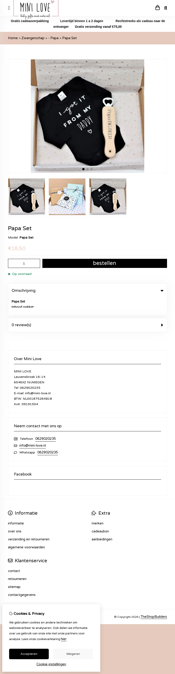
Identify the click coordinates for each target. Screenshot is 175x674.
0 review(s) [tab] (87, 307)
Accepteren (29, 654)
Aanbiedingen (102, 521)
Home (13, 38)
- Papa (53, 38)
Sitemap (14, 569)
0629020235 (45, 421)
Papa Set (69, 38)
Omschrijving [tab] (87, 290)
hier (64, 639)
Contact (14, 553)
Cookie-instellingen (51, 664)
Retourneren (17, 561)
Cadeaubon (100, 513)
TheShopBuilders (154, 599)
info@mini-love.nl (32, 427)
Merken (97, 505)
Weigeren (73, 654)
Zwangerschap (32, 38)
